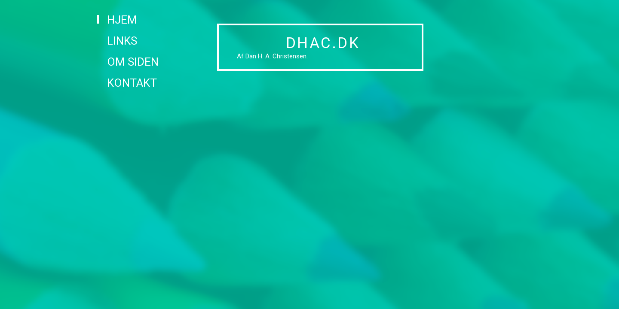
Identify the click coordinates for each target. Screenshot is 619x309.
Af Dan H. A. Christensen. (272, 56)
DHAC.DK (323, 43)
